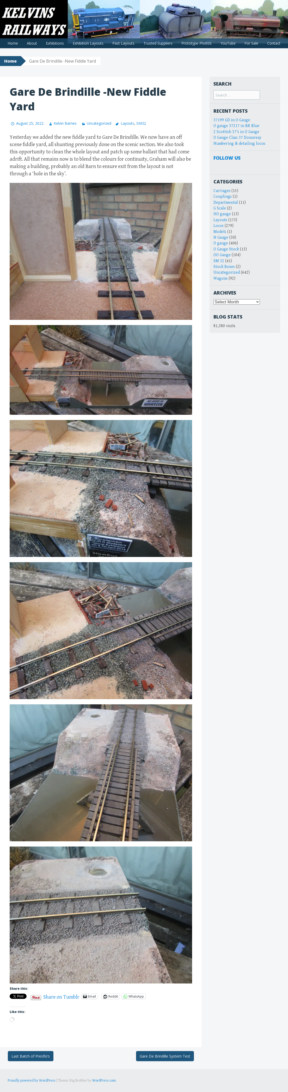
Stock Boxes (224, 266)
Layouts (127, 123)
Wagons (220, 278)
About (32, 43)
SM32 (141, 123)
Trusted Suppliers (158, 43)
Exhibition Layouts (88, 43)
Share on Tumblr (61, 996)
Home (13, 43)
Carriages (221, 190)
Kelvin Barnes (65, 123)
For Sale (251, 43)
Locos (218, 225)
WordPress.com (104, 1080)
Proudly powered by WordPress (32, 1080)
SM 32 (218, 261)
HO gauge (222, 214)
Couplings (222, 196)
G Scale (219, 208)
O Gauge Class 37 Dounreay (237, 137)
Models (219, 231)
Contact (273, 43)
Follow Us (227, 158)
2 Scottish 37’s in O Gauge (236, 131)
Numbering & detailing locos (239, 143)
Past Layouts (123, 43)
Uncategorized (99, 123)
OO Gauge (222, 255)
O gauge (220, 243)
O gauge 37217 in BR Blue (236, 125)
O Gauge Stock (226, 249)
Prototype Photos (196, 43)
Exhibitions (55, 43)
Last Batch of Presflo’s (30, 1056)
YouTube (228, 43)
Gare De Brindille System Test (165, 1056)
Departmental (225, 202)
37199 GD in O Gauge (231, 120)
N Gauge (220, 237)
